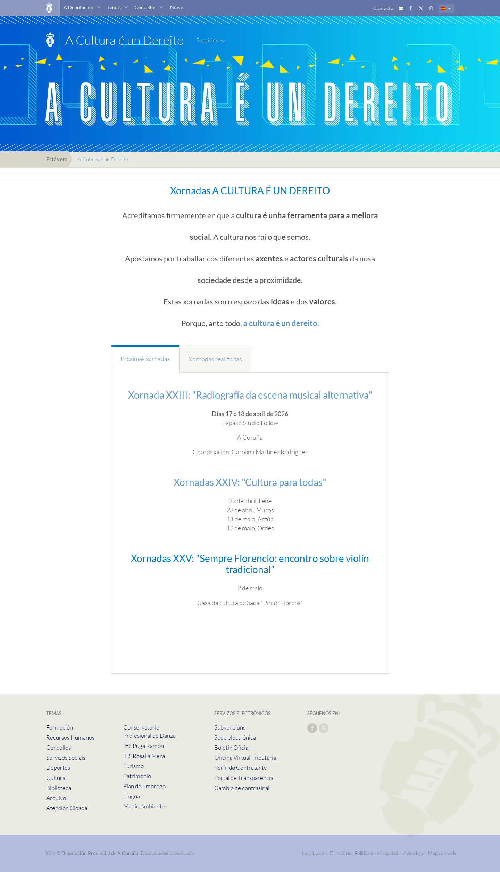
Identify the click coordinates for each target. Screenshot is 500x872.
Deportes (58, 767)
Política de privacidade (378, 853)
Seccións (207, 40)
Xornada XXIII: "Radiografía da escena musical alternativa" (250, 395)
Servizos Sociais (65, 757)
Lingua (131, 796)
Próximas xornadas (145, 358)
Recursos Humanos (70, 737)
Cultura (55, 777)
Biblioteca (58, 787)
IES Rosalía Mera (144, 755)
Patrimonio (137, 776)
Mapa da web (442, 853)
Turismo (133, 765)
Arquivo (56, 797)
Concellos (145, 7)
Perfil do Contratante (240, 767)
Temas (114, 7)
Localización (314, 853)
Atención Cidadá (66, 808)
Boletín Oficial (232, 747)
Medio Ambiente (144, 806)
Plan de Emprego (144, 786)
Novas (177, 7)
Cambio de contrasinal (241, 787)
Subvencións (229, 727)
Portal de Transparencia (243, 777)
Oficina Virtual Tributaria (245, 757)
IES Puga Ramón (143, 745)
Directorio (341, 853)
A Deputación (78, 7)
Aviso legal (414, 853)
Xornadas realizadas (215, 359)
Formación (59, 727)
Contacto (383, 8)
